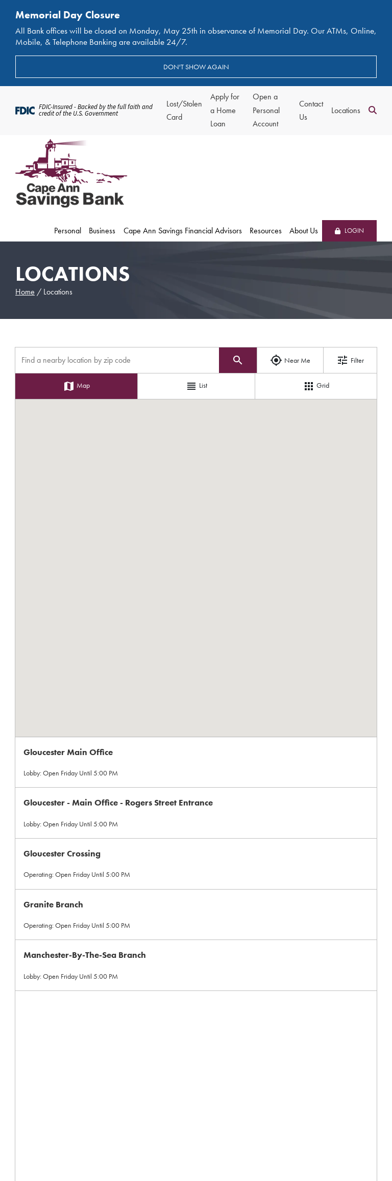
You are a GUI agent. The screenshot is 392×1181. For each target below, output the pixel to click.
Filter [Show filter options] (350, 360)
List (196, 386)
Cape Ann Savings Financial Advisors (183, 230)
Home (25, 291)
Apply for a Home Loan (224, 110)
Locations (345, 110)
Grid (316, 386)
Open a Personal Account (266, 110)
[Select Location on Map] (196, 762)
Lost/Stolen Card (184, 110)
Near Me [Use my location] (290, 360)
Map (76, 386)
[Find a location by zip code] (117, 360)
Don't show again (196, 66)
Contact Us (311, 110)
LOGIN (349, 231)
